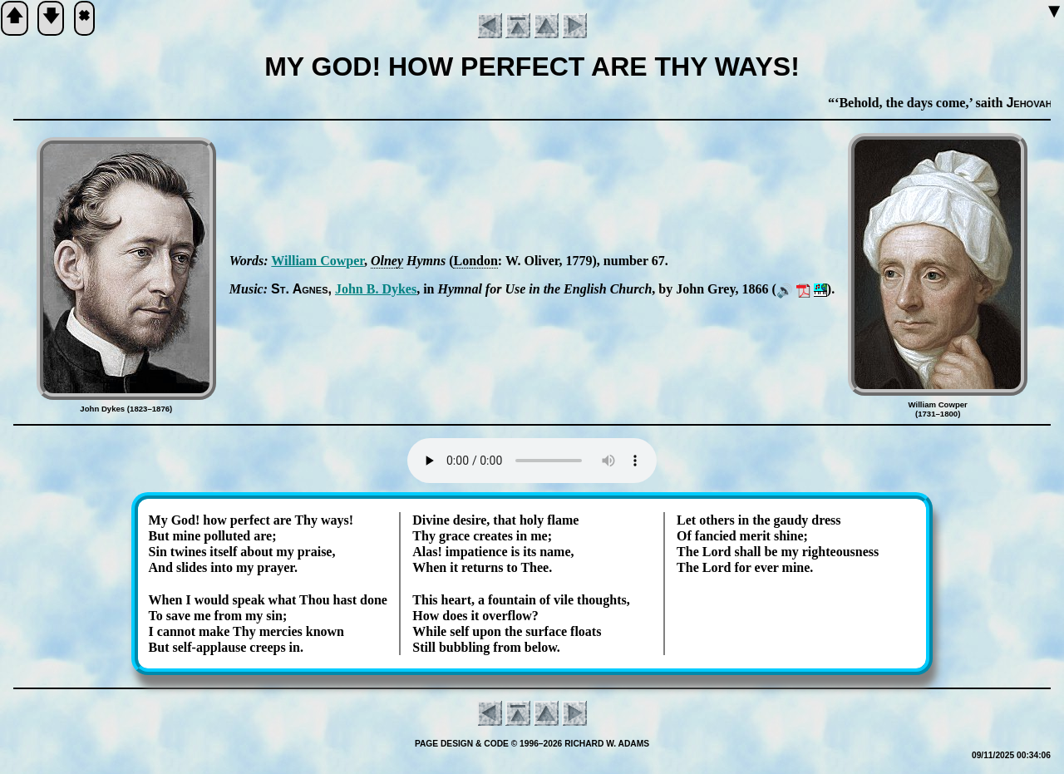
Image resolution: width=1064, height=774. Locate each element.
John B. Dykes (375, 289)
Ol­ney (387, 261)
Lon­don (475, 261)
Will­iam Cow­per (317, 261)
